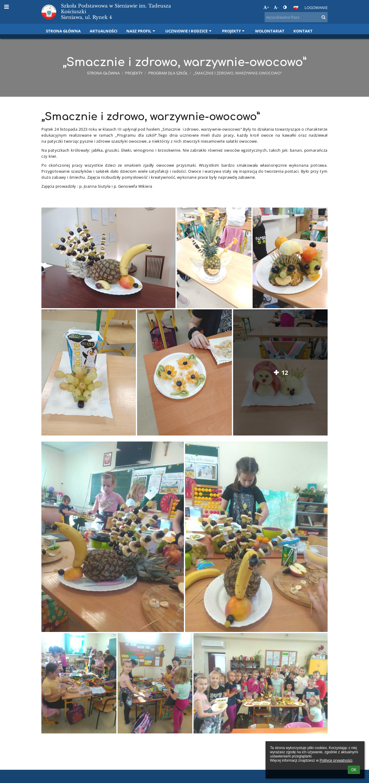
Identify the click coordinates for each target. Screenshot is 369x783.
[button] (295, 7)
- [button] (276, 7)
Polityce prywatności (336, 760)
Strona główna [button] (63, 31)
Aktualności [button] (103, 31)
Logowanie (316, 7)
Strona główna (103, 73)
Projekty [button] (234, 31)
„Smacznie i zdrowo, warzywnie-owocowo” (237, 73)
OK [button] (353, 770)
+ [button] (266, 7)
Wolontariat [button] (269, 31)
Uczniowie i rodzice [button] (189, 31)
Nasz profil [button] (141, 31)
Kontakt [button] (303, 31)
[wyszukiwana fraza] (296, 17)
